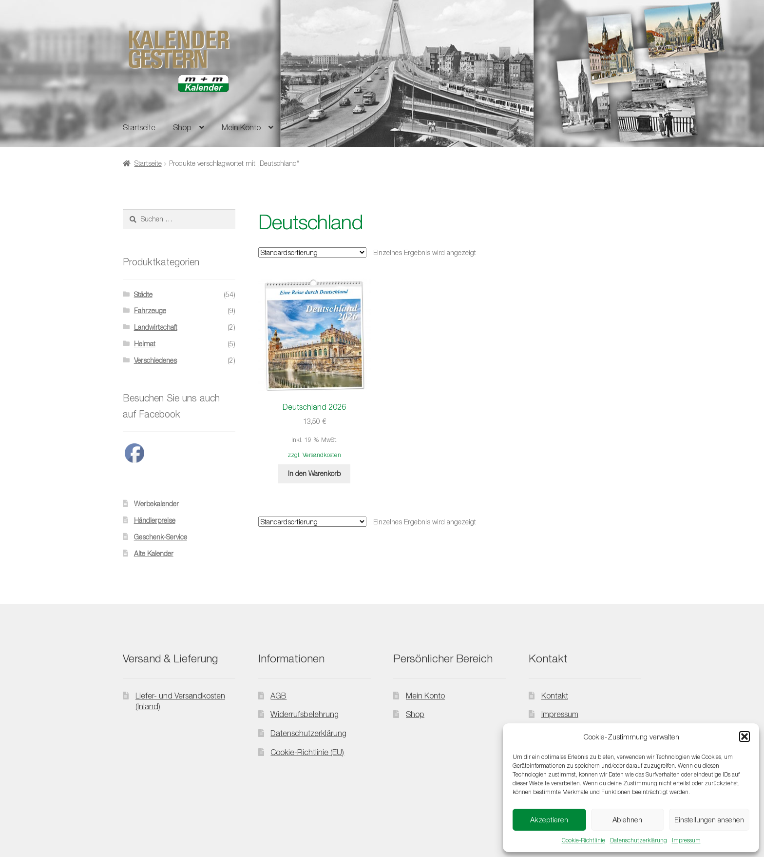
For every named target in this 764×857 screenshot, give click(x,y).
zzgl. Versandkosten (314, 454)
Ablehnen (627, 819)
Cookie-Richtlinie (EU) (307, 752)
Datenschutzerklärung (638, 840)
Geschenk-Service (160, 537)
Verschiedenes (155, 360)
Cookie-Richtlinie (583, 840)
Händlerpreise (154, 520)
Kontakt (554, 695)
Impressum (686, 840)
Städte (143, 294)
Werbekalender (156, 503)
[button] (744, 736)
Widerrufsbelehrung (304, 714)
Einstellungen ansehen (709, 819)
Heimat (144, 343)
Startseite (139, 127)
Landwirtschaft (155, 327)
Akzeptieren (549, 819)
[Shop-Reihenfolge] (312, 252)
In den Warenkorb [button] (314, 473)
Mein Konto (241, 127)
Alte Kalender (153, 553)
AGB (278, 695)
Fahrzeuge (150, 310)
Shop (182, 127)
